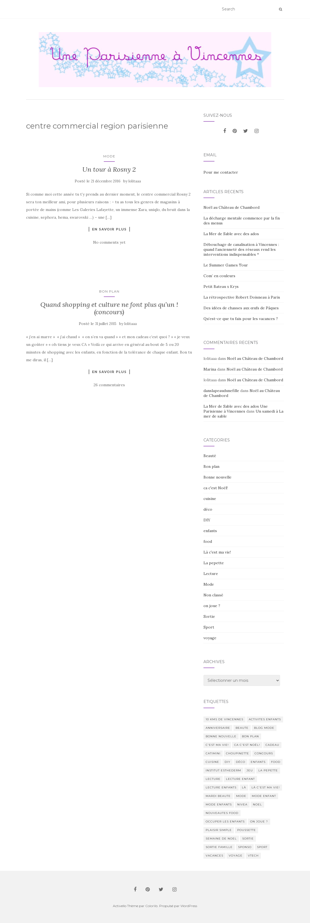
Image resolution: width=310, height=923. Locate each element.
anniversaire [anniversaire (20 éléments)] (218, 728)
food (207, 541)
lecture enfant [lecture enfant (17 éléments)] (240, 779)
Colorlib (151, 906)
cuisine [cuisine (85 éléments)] (212, 762)
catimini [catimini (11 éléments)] (213, 753)
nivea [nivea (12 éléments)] (242, 804)
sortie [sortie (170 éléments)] (248, 838)
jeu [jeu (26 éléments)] (250, 770)
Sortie (209, 616)
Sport (208, 627)
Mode (109, 156)
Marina (209, 369)
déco (207, 509)
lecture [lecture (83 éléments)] (213, 779)
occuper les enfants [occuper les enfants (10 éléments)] (225, 821)
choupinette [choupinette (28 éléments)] (237, 753)
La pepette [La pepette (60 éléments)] (268, 770)
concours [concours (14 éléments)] (264, 753)
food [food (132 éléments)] (275, 762)
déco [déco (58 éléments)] (240, 762)
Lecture (210, 573)
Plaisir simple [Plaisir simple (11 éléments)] (219, 830)
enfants (210, 530)
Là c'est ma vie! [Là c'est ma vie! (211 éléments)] (266, 787)
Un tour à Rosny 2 (109, 169)
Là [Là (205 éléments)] (244, 787)
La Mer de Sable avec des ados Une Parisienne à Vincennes (235, 409)
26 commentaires (109, 384)
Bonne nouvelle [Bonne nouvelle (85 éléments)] (221, 736)
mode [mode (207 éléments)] (241, 796)
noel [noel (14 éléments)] (257, 804)
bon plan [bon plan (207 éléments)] (250, 736)
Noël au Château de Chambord (231, 207)
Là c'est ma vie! (217, 552)
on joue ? (211, 605)
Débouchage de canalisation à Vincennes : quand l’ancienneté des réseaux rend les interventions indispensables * (241, 249)
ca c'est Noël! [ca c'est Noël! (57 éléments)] (247, 745)
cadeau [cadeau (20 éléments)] (272, 745)
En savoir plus (109, 229)
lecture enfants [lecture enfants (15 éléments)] (221, 787)
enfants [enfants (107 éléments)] (258, 762)
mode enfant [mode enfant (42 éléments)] (264, 796)
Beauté (209, 455)
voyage (209, 637)
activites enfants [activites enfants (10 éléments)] (265, 719)
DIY (206, 520)
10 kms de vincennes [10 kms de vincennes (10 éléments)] (224, 719)
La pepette (213, 562)
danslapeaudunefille (221, 390)
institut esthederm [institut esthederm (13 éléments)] (223, 770)
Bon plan (109, 291)
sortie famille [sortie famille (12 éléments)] (219, 847)
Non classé (213, 595)
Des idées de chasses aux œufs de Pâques (241, 307)
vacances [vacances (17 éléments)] (214, 855)
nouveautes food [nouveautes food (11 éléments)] (222, 813)
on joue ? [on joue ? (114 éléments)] (259, 821)
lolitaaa (135, 181)
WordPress (188, 906)
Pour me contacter (220, 172)
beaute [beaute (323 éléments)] (242, 728)
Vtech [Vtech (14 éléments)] (253, 855)
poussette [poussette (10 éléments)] (246, 830)
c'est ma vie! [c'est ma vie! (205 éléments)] (217, 745)
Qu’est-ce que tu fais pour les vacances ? (240, 318)
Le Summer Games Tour (225, 265)
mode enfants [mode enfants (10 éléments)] (219, 804)
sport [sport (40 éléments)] (262, 847)
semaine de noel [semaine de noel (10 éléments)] (221, 838)
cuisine (209, 498)
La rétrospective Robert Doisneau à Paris (241, 297)
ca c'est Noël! (215, 487)
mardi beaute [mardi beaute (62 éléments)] (218, 796)
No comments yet (109, 242)
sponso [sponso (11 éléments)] (245, 847)
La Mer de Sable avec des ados (231, 233)
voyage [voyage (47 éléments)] (235, 855)
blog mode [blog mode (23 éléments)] (264, 728)
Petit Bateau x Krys (221, 286)
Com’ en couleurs (219, 275)
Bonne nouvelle (217, 477)
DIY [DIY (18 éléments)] (227, 762)
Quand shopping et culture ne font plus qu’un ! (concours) (109, 308)
